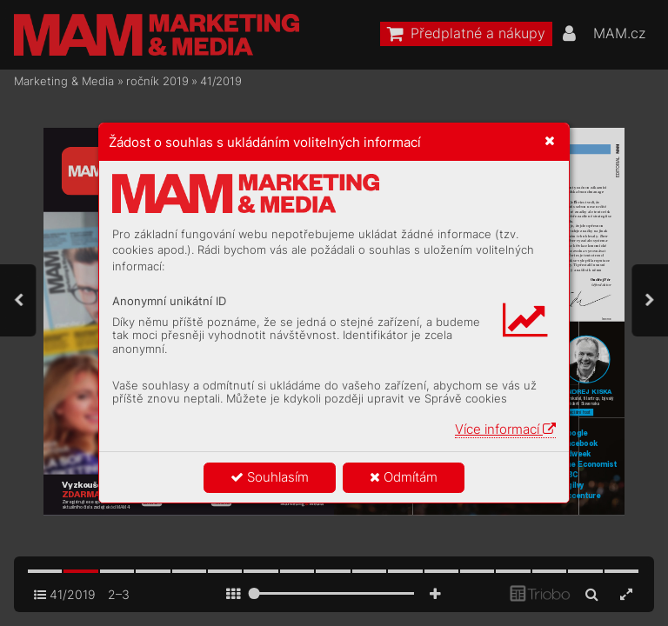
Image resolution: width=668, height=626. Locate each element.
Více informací (505, 429)
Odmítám (404, 477)
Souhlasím (269, 477)
